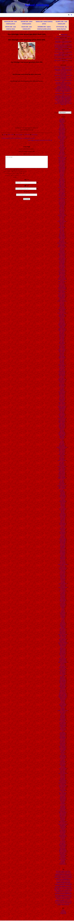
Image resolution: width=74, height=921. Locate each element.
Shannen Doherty (62, 792)
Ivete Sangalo (61, 444)
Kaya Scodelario (63, 549)
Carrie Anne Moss (62, 267)
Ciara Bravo (62, 302)
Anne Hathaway (62, 200)
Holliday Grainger (62, 432)
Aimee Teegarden (62, 132)
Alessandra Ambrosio (62, 136)
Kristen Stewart (62, 572)
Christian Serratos (62, 293)
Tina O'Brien (62, 837)
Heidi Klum (62, 429)
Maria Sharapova (63, 636)
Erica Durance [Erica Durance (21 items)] (63, 881)
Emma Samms (62, 375)
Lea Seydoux (62, 595)
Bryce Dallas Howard (62, 246)
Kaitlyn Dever (62, 520)
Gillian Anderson (62, 409)
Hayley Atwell (61, 423)
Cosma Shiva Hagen (62, 309)
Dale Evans (62, 318)
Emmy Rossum (61, 380)
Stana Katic (62, 820)
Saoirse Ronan (62, 772)
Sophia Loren (62, 810)
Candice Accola (62, 256)
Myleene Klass (62, 685)
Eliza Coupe (62, 353)
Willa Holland (62, 853)
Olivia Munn (62, 715)
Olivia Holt (63, 714)
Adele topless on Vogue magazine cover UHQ (63, 99)
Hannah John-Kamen (62, 418)
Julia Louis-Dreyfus (62, 508)
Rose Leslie (63, 760)
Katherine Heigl (63, 540)
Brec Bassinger (62, 235)
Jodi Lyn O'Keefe (63, 496)
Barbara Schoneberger (62, 221)
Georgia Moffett (62, 408)
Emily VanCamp (62, 373)
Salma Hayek (62, 767)
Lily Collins (63, 610)
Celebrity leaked (64, 34)
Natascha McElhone (62, 693)
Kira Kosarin (62, 565)
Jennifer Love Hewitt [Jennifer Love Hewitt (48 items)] (66, 884)
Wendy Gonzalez (63, 849)
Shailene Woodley (62, 790)
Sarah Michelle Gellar (63, 783)
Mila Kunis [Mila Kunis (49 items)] (69, 893)
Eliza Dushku (61, 354)
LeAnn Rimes (62, 598)
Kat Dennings (62, 529)
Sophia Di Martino (62, 809)
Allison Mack (62, 153)
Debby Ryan (62, 327)
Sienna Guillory (63, 800)
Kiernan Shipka (62, 562)
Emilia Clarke (61, 363)
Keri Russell (63, 559)
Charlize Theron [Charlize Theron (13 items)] (61, 876)
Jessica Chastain (62, 483)
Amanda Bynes (62, 163)
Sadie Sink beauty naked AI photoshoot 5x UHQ (63, 69)
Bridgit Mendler (62, 238)
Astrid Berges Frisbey (62, 215)
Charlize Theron (62, 284)
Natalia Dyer (62, 688)
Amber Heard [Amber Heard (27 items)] (67, 873)
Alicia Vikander (62, 148)
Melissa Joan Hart (62, 653)
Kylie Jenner (63, 577)
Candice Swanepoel (62, 258)
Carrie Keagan (62, 269)
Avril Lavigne (62, 217)
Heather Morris (62, 427)
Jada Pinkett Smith (61, 448)
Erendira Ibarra (62, 382)
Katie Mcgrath (62, 546)
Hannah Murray (62, 419)
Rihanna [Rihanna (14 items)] (66, 897)
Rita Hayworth (62, 752)
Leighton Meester (62, 600)
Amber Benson (62, 170)
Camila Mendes (62, 251)
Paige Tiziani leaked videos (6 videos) (61, 60)
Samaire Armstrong (62, 768)
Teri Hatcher (62, 833)
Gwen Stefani (61, 413)
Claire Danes (62, 303)
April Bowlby (62, 205)
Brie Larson (62, 239)
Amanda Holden (62, 164)
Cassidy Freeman (62, 272)
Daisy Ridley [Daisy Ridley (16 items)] (56, 877)
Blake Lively (62, 232)
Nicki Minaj (63, 700)
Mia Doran (63, 657)
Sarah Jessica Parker (63, 780)
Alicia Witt (62, 150)
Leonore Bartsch (63, 604)
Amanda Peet (61, 165)
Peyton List (63, 727)
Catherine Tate (62, 276)
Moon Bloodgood (62, 680)
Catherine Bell (62, 275)
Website (26, 191)
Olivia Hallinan (62, 713)
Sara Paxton (62, 774)
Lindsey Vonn (62, 615)
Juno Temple (62, 518)
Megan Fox (62, 647)
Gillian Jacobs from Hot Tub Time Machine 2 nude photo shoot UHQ (18, 138)
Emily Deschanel (62, 367)
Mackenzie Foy (62, 624)
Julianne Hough (63, 514)
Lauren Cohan (62, 594)
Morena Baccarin (63, 681)
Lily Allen (62, 607)
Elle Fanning (61, 359)
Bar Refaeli (62, 219)
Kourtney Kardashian (63, 568)
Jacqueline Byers (62, 446)
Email (27, 185)
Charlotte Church (62, 285)
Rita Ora (62, 754)
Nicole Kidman (62, 703)
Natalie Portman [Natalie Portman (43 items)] (64, 895)
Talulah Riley (62, 826)
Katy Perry (62, 548)
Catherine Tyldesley (62, 278)
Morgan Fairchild (63, 682)
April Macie (62, 206)
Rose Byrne (63, 758)
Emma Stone (61, 377)
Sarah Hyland (62, 779)
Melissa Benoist (63, 651)
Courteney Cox (62, 311)
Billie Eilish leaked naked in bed (63, 86)
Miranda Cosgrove (62, 669)
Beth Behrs (62, 224)
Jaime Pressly (61, 449)
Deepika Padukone (61, 330)
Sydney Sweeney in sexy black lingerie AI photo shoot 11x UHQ (63, 76)
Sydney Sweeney (63, 825)
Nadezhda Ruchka (62, 686)
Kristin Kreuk (62, 574)
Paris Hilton (63, 721)
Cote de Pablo (61, 310)
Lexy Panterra (62, 605)
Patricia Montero (63, 723)
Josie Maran (63, 505)
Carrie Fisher (62, 268)
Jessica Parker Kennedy (62, 485)
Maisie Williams (62, 628)
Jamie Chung (62, 453)
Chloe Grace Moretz (61, 291)
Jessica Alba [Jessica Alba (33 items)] (58, 886)
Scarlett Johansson (62, 786)
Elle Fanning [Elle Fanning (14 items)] (67, 877)
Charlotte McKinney (62, 287)
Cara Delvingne (62, 262)
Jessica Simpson (62, 487)
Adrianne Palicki (62, 128)
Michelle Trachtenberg (62, 662)
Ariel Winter (62, 209)
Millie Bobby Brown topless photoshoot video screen (63, 81)
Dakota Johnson (62, 316)
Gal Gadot (62, 401)
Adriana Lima (61, 127)
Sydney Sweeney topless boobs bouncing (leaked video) (63, 84)
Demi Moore (62, 333)
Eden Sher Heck (62, 345)
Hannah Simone (62, 420)
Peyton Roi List (62, 728)
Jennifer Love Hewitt (61, 477)
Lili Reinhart (62, 606)
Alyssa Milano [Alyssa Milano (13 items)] (68, 871)
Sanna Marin (62, 771)
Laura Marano (62, 588)
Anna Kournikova (62, 191)
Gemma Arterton (62, 402)
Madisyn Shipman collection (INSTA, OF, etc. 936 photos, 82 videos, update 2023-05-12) (63, 55)
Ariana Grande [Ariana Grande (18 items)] (65, 874)
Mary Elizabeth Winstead (62, 642)
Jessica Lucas (62, 484)
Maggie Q (62, 627)
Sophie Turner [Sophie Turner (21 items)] (68, 901)
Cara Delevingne (62, 261)
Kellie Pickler (62, 554)
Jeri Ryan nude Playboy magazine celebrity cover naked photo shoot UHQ (63, 101)
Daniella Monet (62, 321)
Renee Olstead (62, 748)
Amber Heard (61, 171)
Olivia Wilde (62, 717)
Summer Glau (62, 822)
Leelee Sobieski (63, 599)
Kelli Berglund (62, 553)
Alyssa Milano (61, 160)
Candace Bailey (62, 255)
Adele (62, 123)
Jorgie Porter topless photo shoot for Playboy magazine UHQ (63, 104)
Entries (63, 911)
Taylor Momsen (63, 831)
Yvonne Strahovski (62, 856)
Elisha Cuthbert (62, 351)
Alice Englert (62, 145)
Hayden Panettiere (61, 421)
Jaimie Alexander (62, 450)
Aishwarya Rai (61, 133)
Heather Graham (62, 425)
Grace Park (62, 412)
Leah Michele (62, 597)
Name (26, 179)
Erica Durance (61, 384)
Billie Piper (62, 229)
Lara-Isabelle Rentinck (63, 583)
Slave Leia (63, 804)
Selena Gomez (62, 787)
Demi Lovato (62, 332)
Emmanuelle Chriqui (62, 379)
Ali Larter (62, 142)
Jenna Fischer (61, 465)
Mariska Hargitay (63, 641)
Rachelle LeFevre (63, 743)
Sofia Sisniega (62, 806)
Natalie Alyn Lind (63, 690)
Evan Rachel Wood (61, 391)
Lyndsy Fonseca (63, 623)
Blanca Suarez (62, 233)
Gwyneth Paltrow (62, 414)
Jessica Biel (62, 482)
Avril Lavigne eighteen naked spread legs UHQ (63, 88)
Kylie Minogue (62, 578)
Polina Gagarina (63, 733)
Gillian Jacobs (61, 411)
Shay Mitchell (62, 796)
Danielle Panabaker (61, 324)
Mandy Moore (62, 630)
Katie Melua (63, 547)
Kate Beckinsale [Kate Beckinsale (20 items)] (63, 888)
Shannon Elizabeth (62, 793)
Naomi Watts (62, 687)
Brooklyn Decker (62, 245)
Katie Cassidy (62, 543)
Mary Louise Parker (62, 644)
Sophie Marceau (63, 814)
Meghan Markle (63, 649)
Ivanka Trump (62, 443)
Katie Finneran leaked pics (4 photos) (63, 36)
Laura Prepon (62, 589)
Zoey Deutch (62, 862)
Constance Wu (62, 308)
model (63, 675)
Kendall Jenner (62, 558)
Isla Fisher (62, 442)
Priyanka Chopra (63, 734)
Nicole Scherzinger (62, 704)
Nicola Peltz (63, 702)
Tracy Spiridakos (63, 841)
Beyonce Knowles (62, 227)
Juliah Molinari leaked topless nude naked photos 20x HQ (63, 78)
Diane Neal (62, 338)
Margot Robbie (62, 633)
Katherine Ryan (62, 541)
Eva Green (62, 388)
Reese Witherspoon (62, 746)
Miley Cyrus (62, 664)
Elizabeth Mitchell (62, 357)
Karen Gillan (62, 525)
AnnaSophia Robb (62, 198)
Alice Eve (62, 146)
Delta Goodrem (62, 331)
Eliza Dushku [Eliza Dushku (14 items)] (62, 877)
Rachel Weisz (62, 742)
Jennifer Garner (62, 473)
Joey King (62, 499)
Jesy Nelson (62, 490)
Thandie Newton (63, 835)
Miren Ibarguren (63, 671)
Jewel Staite (63, 493)
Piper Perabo (62, 732)
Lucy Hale (63, 621)
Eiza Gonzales (61, 347)
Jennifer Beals (61, 471)
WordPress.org (63, 913)
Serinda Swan (62, 789)
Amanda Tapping (62, 168)
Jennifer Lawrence (61, 475)
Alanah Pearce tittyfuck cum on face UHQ (63, 82)
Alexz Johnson (61, 141)
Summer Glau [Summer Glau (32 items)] (63, 903)
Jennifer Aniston (62, 470)
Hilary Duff (62, 430)
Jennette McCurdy (62, 469)
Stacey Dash (62, 818)
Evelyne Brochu (62, 394)
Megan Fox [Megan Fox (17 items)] (68, 891)
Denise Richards (62, 334)
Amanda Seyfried (61, 167)
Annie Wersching (62, 202)
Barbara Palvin (62, 220)
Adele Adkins (62, 124)
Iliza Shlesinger (27, 134)
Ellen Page (62, 360)
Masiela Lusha (62, 646)
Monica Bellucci (63, 679)
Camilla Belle (62, 252)
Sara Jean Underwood (63, 773)
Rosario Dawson (63, 757)
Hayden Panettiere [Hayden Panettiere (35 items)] (61, 882)
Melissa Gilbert (62, 652)
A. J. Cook (62, 118)
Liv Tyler (62, 618)
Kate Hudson (62, 534)
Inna (62, 440)
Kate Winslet (62, 537)
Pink (62, 731)
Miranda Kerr (62, 670)
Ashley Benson (62, 210)
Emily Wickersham (61, 374)
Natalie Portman (62, 692)
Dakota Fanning (62, 315)
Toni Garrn (63, 839)
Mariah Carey (62, 638)
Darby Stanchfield (62, 325)
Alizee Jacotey (61, 152)
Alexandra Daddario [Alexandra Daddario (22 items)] (60, 871)
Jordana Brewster (62, 501)
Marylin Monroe (63, 645)
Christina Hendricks (61, 296)
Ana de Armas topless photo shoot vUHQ (63, 95)
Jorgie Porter (62, 504)
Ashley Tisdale (62, 214)
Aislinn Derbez (62, 134)
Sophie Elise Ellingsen (63, 812)
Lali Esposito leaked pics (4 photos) (61, 38)
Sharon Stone (62, 795)
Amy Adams (62, 175)
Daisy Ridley (61, 314)
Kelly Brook (63, 555)
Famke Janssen (62, 395)
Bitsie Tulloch (61, 231)
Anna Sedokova (62, 194)
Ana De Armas (62, 179)
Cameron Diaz (62, 250)
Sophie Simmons (63, 815)
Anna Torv (62, 197)
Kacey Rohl (63, 519)
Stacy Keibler (62, 819)
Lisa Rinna (63, 617)
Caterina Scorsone (61, 274)
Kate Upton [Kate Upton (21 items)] (69, 888)
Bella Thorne (62, 223)
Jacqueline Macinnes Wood (62, 447)
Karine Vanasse (63, 528)
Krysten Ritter (62, 576)
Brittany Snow (61, 244)
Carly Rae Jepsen (62, 266)
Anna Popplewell (62, 193)
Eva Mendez (62, 390)
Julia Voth (62, 512)
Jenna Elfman (61, 464)
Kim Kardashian (63, 563)
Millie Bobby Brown (62, 667)
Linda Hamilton (63, 612)
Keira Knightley (62, 552)
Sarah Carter (62, 775)
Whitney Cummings (62, 850)
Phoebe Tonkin (62, 729)
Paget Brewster (62, 719)
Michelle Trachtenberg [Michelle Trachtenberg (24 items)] (60, 893)
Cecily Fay (62, 280)
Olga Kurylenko (62, 711)
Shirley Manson (63, 798)
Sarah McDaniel (63, 781)
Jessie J (62, 489)
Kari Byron (63, 527)
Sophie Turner (62, 816)
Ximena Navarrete (62, 854)
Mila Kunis (62, 663)
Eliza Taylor (62, 355)
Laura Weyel (62, 592)
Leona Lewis (62, 603)
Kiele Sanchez (62, 560)
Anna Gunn (62, 188)
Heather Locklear (62, 426)
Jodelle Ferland (62, 495)
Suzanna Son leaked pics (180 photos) (62, 49)
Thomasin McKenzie (62, 836)
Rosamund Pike (63, 756)
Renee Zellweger (63, 749)
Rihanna (62, 751)
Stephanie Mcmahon (63, 821)
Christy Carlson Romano (61, 301)
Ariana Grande (61, 208)
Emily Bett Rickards (61, 365)
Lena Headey (62, 601)
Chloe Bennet (61, 290)
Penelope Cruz (62, 725)
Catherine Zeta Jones (62, 279)
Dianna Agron (61, 339)
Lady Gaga (63, 581)
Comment (26, 154)
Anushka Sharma (62, 203)
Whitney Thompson (62, 852)
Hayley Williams (62, 424)
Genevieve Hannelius (62, 406)
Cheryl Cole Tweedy (62, 288)
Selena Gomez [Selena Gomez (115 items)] (60, 901)
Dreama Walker (62, 343)
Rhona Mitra (62, 750)
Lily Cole (62, 609)
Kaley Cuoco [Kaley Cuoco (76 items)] (65, 886)
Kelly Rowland (62, 557)
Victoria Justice (62, 848)
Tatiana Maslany (63, 830)
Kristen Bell (63, 570)
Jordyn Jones (62, 502)
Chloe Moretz (61, 292)
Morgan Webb (62, 684)
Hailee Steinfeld (62, 415)
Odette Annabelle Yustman (63, 710)
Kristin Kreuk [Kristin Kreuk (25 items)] (63, 891)
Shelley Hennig (62, 797)
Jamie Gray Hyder (62, 454)
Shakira (62, 791)
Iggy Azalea (62, 436)
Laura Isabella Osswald (62, 587)
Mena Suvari (62, 656)
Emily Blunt (62, 366)
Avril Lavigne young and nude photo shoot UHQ (40, 140)
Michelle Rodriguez (62, 661)
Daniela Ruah (61, 320)
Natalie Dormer (63, 691)
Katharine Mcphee (62, 539)
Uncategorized (62, 843)
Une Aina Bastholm (62, 844)
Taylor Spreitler (63, 832)
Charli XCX (62, 283)
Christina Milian (62, 297)
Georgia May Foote (61, 407)
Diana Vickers (61, 336)
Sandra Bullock (62, 769)
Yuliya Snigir (62, 855)
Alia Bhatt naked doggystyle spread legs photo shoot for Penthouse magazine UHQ (63, 98)
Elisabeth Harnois (62, 350)
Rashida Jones (62, 745)
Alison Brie (62, 151)
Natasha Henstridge (62, 694)
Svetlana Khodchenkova (62, 824)
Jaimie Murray (61, 452)
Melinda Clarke (62, 650)
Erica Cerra (62, 383)
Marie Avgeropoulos (63, 639)
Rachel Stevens (62, 740)
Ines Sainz (62, 438)
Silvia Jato (62, 802)
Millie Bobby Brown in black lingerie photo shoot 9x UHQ (63, 71)
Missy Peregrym (63, 674)
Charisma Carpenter (62, 281)
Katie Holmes (62, 545)
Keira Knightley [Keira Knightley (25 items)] (64, 890)
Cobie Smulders (62, 307)
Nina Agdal (63, 708)
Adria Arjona (62, 125)
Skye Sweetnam (63, 803)
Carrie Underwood (61, 270)
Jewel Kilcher (62, 491)
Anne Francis (62, 199)
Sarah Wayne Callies (63, 785)
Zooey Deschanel (62, 864)
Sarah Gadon (62, 778)
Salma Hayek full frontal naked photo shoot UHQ (63, 92)
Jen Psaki (62, 461)
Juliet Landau (62, 517)
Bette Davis (62, 226)
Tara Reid (62, 829)
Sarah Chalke (62, 777)
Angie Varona (61, 186)
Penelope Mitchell (62, 726)
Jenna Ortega (61, 467)
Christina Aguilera (61, 295)
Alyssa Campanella (61, 159)
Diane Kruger (61, 337)
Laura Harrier (62, 586)
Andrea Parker (62, 180)
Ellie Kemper (62, 361)
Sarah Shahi (62, 784)
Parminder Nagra (63, 722)
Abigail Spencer (62, 121)
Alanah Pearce (62, 135)
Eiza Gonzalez (61, 348)
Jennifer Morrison (62, 478)
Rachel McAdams (63, 737)
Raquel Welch (62, 744)
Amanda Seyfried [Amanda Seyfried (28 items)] (60, 873)
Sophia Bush (62, 808)
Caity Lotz (62, 249)
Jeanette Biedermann (62, 460)
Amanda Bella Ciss (61, 162)
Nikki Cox (62, 706)
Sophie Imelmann (62, 813)
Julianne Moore (62, 516)
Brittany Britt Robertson (61, 243)
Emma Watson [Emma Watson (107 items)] (63, 879)
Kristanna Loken (63, 569)
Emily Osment (61, 369)
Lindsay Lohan (62, 613)
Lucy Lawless (62, 622)
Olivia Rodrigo (62, 716)
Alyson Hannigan (62, 158)
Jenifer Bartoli (61, 462)
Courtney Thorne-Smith (62, 313)
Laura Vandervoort (62, 591)
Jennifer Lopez (62, 476)
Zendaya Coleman (62, 859)
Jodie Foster (63, 498)
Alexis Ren (62, 140)
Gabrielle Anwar (62, 398)
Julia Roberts (62, 510)
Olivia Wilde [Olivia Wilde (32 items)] (62, 897)
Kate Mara (63, 535)
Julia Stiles (63, 511)
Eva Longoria (62, 389)
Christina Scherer (62, 299)
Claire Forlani (61, 304)
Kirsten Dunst (62, 566)
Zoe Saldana (62, 861)
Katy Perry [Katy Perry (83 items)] (57, 890)
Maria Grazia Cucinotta (62, 634)
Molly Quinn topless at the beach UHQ (63, 89)
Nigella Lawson (62, 705)
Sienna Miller (62, 801)
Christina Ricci (62, 298)
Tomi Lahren (62, 838)
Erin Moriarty (61, 386)
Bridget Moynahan (61, 237)
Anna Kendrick (62, 189)
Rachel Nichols (62, 738)
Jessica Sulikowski (62, 488)
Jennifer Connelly (62, 472)
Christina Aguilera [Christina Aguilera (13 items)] (68, 876)
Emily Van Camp (62, 372)
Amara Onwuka (62, 169)
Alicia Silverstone (62, 147)
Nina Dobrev (62, 709)
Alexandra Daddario (61, 137)
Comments (63, 912)
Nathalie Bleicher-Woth (62, 696)
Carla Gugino (62, 264)
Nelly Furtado (62, 699)
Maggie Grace (62, 626)
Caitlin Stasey (61, 247)
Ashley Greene (62, 211)
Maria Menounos (63, 635)
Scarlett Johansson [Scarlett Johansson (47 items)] (65, 899)
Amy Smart (62, 177)
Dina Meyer (62, 340)
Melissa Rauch (62, 655)
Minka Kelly (63, 668)
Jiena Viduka (62, 494)
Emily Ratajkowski (62, 371)
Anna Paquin (62, 192)
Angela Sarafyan (62, 181)
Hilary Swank (62, 431)
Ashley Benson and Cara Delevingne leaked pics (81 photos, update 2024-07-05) (63, 45)
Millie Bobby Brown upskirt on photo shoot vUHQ (63, 94)
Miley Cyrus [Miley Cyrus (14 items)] (57, 895)
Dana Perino (62, 319)
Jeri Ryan (62, 479)
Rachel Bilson (62, 736)
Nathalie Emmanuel (62, 697)
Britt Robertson (62, 241)
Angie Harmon (62, 185)
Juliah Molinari (62, 513)
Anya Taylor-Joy (62, 204)
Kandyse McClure (63, 523)
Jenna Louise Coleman (62, 466)
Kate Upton (62, 536)
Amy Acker (62, 174)
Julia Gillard (63, 507)
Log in (63, 909)
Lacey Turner (62, 580)
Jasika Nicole (62, 459)
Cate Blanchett (62, 273)
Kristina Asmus (62, 575)
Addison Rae (62, 122)
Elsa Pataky (62, 362)
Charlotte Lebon (62, 286)
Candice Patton (62, 257)
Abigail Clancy (61, 119)
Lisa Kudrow (62, 616)
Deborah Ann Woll (61, 328)
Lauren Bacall (62, 593)
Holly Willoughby (62, 435)
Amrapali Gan (61, 173)
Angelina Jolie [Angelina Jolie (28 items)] (58, 874)
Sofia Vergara (62, 807)
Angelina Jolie (61, 182)
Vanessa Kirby (62, 847)
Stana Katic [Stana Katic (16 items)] (57, 902)
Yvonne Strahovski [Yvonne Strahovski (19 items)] (65, 904)
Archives (56, 112)
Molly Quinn (62, 678)
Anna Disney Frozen (62, 187)
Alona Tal (62, 156)
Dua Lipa (62, 344)
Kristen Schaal (62, 571)
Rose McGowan (63, 761)
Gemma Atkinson (62, 403)
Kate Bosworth (62, 533)
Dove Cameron (62, 342)
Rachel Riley (62, 739)
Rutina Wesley (62, 765)
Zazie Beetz (63, 857)
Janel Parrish (62, 456)
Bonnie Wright (62, 234)
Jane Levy (62, 455)
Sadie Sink (63, 766)
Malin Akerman (63, 629)
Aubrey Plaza (62, 216)
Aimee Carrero (62, 130)
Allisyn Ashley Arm (61, 154)
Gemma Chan (61, 404)
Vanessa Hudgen (62, 845)
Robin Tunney (62, 755)
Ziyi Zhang (63, 860)
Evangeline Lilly (62, 392)
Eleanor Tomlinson (61, 349)
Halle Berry (62, 417)
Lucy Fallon (63, 620)
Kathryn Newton (63, 542)
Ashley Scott (62, 212)
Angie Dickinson (62, 183)
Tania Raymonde (63, 827)
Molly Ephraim (62, 676)
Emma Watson (61, 378)
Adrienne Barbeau (61, 129)
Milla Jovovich (62, 665)
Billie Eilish (62, 228)
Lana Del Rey (62, 582)
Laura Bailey (62, 585)
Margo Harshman (62, 632)
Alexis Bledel (62, 139)
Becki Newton (61, 222)
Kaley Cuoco (62, 522)
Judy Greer (63, 506)
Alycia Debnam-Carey (62, 157)
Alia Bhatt (62, 144)
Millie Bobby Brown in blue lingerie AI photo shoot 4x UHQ (63, 73)
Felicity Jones (62, 396)
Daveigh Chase (62, 326)
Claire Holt (62, 305)
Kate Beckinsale (62, 531)
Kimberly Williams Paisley (62, 564)
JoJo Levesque (62, 500)
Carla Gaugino (62, 263)
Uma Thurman (62, 842)
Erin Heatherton (62, 385)
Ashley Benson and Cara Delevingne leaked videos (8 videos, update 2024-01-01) (63, 42)
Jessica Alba (62, 481)
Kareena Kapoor (63, 524)
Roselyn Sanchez (63, 763)
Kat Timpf (63, 530)
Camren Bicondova (61, 253)
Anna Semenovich (62, 196)
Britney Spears (61, 240)
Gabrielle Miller (62, 400)
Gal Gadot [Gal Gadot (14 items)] (68, 880)
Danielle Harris (62, 322)
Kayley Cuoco (62, 551)
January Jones (61, 458)
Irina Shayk (62, 441)
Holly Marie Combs (61, 434)
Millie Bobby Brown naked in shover (63, 87)
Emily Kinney (62, 368)
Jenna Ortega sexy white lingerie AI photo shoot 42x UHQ (63, 67)
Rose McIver (62, 762)
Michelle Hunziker (62, 658)
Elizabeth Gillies (62, 356)
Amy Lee (62, 176)
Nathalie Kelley (62, 698)
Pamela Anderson (62, 720)
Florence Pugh (62, 397)
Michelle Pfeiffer (63, 659)
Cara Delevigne (62, 260)
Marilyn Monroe (63, 640)
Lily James (63, 611)
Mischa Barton (62, 673)
